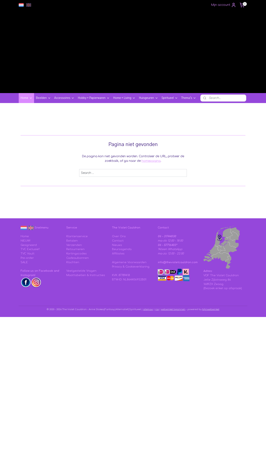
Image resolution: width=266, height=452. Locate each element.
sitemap (148, 309)
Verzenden (74, 245)
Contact (118, 240)
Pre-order (27, 258)
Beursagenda (122, 249)
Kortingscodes (76, 253)
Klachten (72, 262)
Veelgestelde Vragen (81, 270)
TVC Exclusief (30, 249)
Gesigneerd (29, 245)
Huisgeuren (148, 98)
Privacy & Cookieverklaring (130, 266)
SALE (24, 262)
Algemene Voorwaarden (129, 262)
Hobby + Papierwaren (94, 98)
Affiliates (118, 253)
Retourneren (75, 249)
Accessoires (64, 98)
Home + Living (124, 98)
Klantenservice (77, 236)
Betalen (72, 240)
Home (26, 98)
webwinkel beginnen (173, 309)
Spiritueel (169, 98)
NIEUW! (25, 240)
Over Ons (119, 236)
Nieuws (117, 245)
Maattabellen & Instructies (85, 275)
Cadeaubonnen (77, 258)
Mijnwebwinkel (210, 309)
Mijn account (223, 4)
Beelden (43, 98)
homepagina (151, 160)
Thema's (188, 98)
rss (157, 309)
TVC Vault (27, 253)
